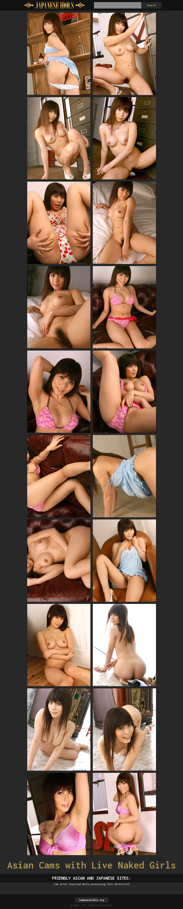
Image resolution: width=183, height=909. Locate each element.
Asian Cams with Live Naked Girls (91, 865)
